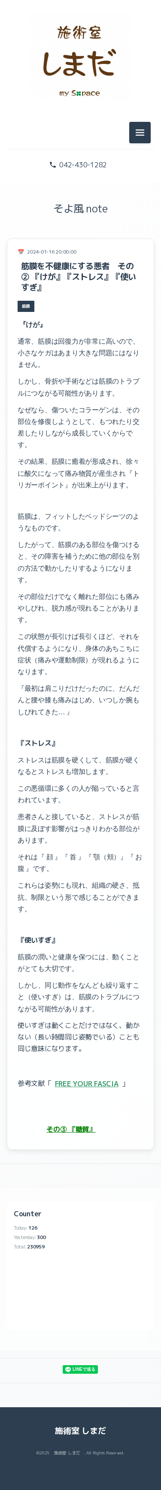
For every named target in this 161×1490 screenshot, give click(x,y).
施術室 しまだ (80, 1430)
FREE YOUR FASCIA (86, 1083)
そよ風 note (80, 208)
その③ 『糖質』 (71, 1129)
